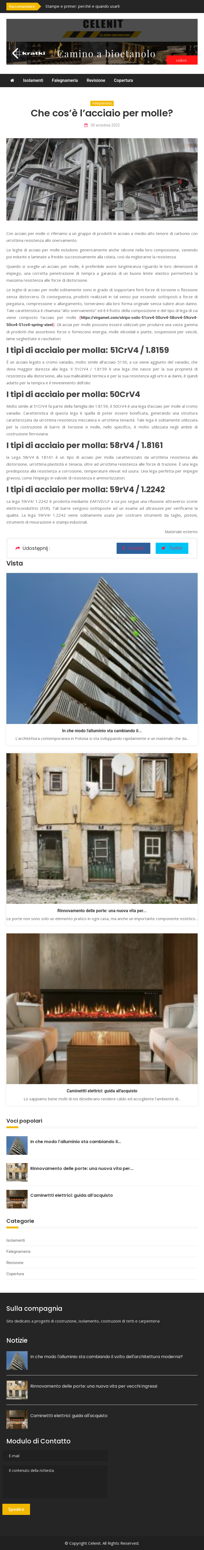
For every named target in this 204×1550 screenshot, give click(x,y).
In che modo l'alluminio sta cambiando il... (102, 730)
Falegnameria (65, 80)
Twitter (172, 548)
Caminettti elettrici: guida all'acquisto (102, 1090)
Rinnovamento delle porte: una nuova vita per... (102, 910)
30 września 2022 (102, 125)
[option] (100, 6)
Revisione (96, 80)
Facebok (133, 548)
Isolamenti (33, 80)
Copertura (123, 80)
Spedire (16, 1509)
